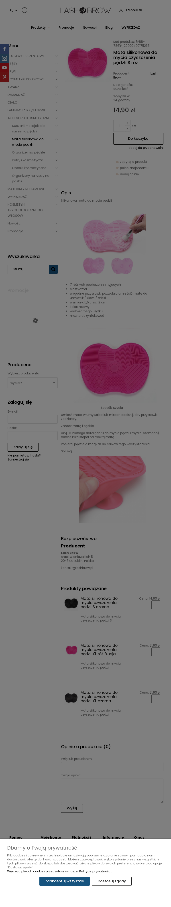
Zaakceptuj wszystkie (64, 881)
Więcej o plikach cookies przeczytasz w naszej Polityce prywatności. (59, 871)
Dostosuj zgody (112, 881)
